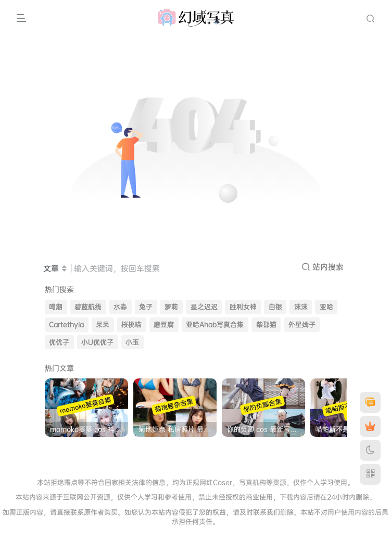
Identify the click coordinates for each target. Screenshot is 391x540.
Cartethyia (66, 324)
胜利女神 (243, 306)
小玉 (132, 342)
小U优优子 (97, 342)
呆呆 (102, 324)
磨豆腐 (164, 324)
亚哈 (326, 306)
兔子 (146, 306)
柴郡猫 (266, 324)
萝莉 (171, 306)
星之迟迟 (204, 306)
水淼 (120, 306)
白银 (275, 306)
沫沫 (301, 306)
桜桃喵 (131, 324)
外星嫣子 (302, 324)
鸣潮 (55, 306)
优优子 (59, 342)
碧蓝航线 (88, 306)
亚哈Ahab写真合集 (215, 324)
